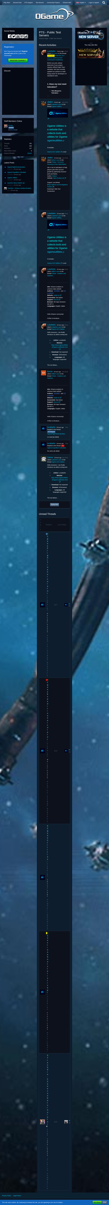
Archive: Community (47, 1173)
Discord (56, 299)
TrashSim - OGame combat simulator (19, 188)
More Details (97, 1202)
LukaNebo (51, 51)
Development (47, 1042)
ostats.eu (56, 295)
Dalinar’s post (55, 160)
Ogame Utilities (12, 177)
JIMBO (50, 102)
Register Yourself (18, 60)
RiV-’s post (54, 53)
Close (104, 1202)
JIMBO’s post (55, 271)
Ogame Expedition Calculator (16, 172)
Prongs (10, 125)
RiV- (8, 190)
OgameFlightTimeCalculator (16, 167)
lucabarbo (10, 169)
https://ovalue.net (58, 178)
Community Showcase (47, 914)
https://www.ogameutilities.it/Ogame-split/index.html (59, 346)
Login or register (94, 2)
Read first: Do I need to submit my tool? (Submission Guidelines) (56, 58)
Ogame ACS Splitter (53, 152)
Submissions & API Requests (47, 656)
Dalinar (54, 176)
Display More (54, 504)
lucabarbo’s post (56, 104)
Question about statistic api (16, 183)
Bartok (30, 153)
